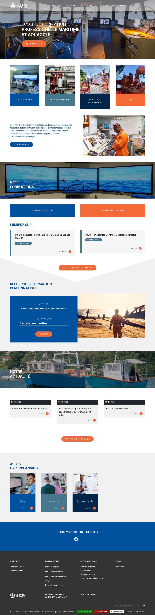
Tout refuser (101, 612)
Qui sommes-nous (21, 144)
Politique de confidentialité (91, 577)
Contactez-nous (16, 569)
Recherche (43, 333)
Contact (135, 6)
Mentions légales (87, 573)
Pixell (143, 604)
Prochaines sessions (54, 584)
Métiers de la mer (73, 6)
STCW (47, 580)
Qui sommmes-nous (108, 6)
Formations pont (52, 565)
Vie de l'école (91, 6)
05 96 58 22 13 (34, 44)
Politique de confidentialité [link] (135, 612)
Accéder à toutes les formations (77, 267)
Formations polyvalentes (55, 575)
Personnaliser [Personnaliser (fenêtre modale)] (117, 612)
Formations (56, 6)
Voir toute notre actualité (77, 439)
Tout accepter (84, 612)
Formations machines (54, 570)
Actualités (124, 6)
